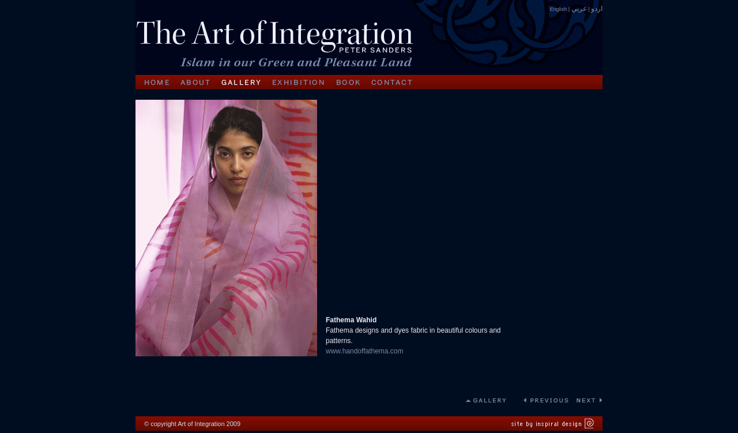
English (558, 9)
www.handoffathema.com (365, 351)
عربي (579, 9)
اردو (597, 9)
